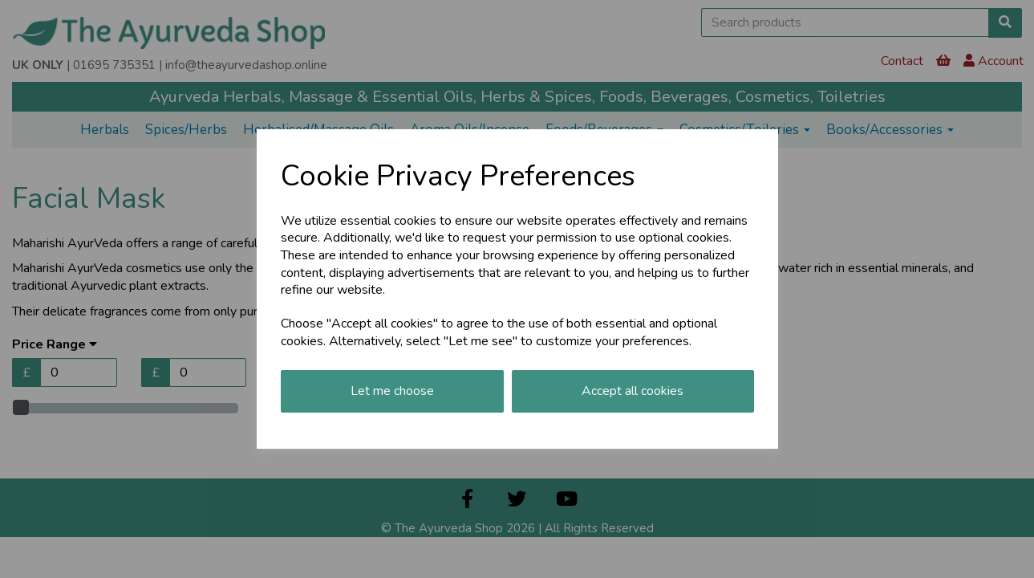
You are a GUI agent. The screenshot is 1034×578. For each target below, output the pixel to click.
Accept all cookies (632, 391)
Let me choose (392, 391)
